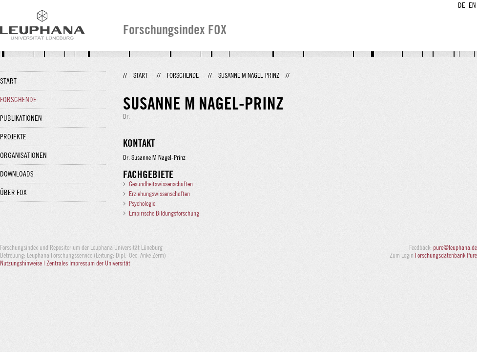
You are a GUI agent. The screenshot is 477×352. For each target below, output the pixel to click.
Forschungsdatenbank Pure (446, 255)
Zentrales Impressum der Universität (88, 263)
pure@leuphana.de (455, 247)
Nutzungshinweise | (23, 263)
